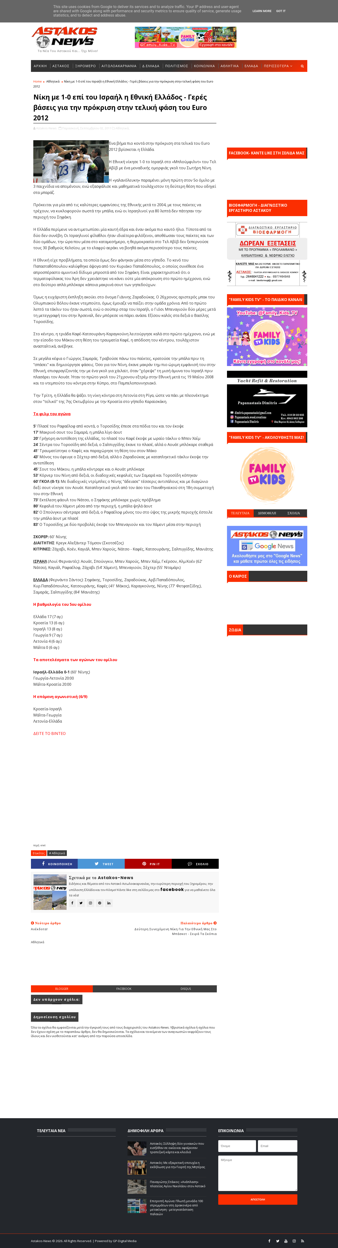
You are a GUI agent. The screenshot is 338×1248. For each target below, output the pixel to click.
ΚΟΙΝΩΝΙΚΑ (204, 66)
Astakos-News (41, 1241)
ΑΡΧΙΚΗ (40, 66)
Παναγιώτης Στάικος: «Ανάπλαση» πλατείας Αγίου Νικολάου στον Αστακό (177, 1184)
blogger (61, 989)
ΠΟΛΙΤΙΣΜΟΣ (176, 66)
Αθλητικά (53, 81)
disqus (186, 989)
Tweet (104, 864)
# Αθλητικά (57, 853)
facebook (123, 989)
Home (37, 81)
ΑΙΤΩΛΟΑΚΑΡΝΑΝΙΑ (119, 66)
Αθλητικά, (122, 128)
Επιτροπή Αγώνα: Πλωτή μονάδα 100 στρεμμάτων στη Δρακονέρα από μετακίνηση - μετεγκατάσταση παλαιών (176, 1207)
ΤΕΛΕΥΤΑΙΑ (240, 513)
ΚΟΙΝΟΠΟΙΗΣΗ (57, 864)
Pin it (151, 864)
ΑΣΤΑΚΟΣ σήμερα (267, 602)
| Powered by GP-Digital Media (115, 1241)
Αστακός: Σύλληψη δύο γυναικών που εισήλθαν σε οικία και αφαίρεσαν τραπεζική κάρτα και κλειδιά (177, 1147)
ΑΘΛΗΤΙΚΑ (230, 66)
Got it (281, 11)
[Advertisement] (125, 968)
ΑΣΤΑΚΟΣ (60, 66)
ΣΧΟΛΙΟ (198, 864)
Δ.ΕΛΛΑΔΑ (150, 66)
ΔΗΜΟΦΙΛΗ (267, 513)
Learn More (262, 11)
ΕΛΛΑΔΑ (251, 66)
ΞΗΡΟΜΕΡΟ (85, 66)
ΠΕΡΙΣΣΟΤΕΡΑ (276, 66)
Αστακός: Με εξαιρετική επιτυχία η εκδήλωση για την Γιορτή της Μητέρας (177, 1165)
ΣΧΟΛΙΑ (293, 513)
